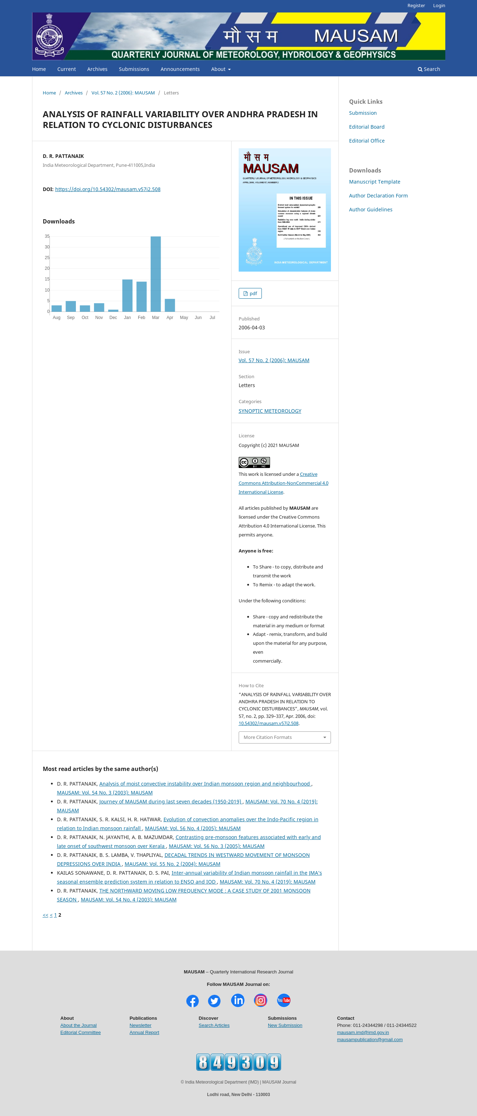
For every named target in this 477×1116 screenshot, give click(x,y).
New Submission (285, 1025)
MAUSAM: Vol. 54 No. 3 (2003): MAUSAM (105, 792)
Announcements (180, 69)
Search (429, 69)
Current (66, 69)
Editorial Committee (81, 1032)
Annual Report (144, 1032)
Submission (363, 112)
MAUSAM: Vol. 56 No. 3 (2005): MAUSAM (217, 846)
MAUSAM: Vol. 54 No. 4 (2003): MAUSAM (129, 899)
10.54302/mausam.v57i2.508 (269, 723)
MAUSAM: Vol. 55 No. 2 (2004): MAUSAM (173, 863)
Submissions (134, 69)
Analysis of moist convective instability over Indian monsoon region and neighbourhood (205, 783)
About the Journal (79, 1025)
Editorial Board (367, 126)
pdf (253, 293)
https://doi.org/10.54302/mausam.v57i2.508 (108, 189)
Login (439, 5)
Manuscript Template (374, 181)
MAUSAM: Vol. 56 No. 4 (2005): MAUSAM (193, 828)
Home (39, 69)
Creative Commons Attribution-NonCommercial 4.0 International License (283, 483)
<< (45, 914)
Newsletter (140, 1025)
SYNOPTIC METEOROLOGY (270, 410)
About (219, 69)
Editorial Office (367, 140)
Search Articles (214, 1025)
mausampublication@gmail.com (370, 1039)
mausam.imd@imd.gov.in (363, 1032)
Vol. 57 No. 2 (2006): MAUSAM (123, 92)
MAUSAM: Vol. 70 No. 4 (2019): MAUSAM (268, 881)
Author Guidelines (371, 209)
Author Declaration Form (378, 195)
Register (416, 5)
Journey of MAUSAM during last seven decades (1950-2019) (171, 801)
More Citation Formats (268, 737)
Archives (97, 69)
